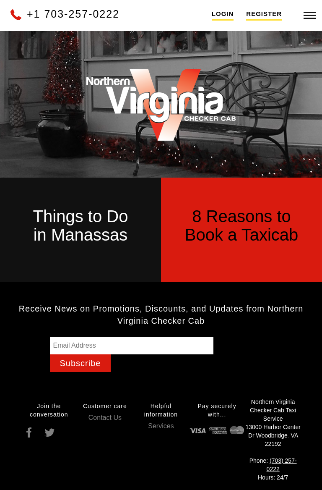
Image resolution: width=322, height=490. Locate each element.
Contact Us (105, 417)
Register (264, 13)
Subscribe (80, 363)
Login (223, 13)
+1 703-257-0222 (64, 14)
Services (161, 426)
